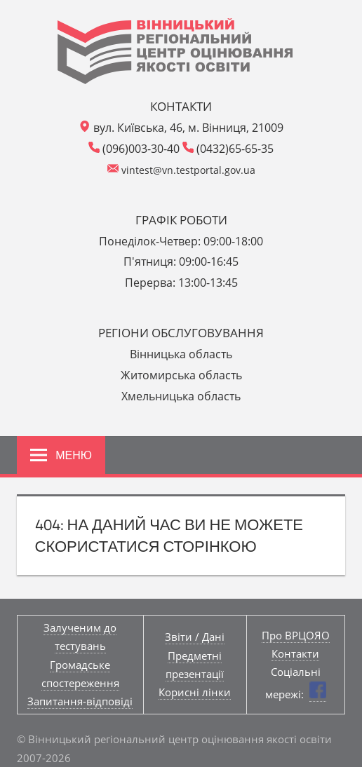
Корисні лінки (195, 692)
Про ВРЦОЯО (296, 635)
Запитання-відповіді (80, 701)
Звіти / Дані (194, 637)
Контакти (295, 653)
